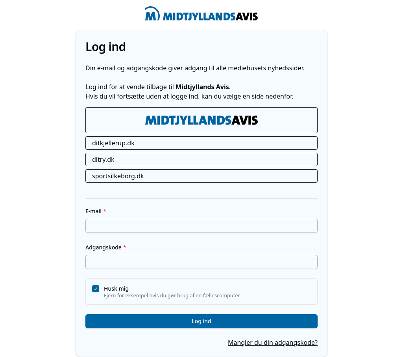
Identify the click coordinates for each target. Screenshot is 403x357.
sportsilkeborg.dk (118, 176)
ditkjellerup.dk (113, 143)
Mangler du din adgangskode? (273, 342)
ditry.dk (103, 159)
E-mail (95, 211)
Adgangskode (105, 247)
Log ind (201, 321)
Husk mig (116, 288)
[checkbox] (95, 288)
